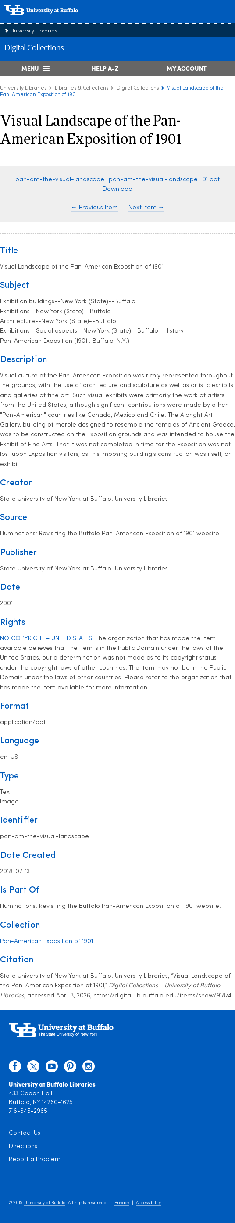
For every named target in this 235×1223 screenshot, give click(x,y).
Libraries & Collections (81, 88)
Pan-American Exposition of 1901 (46, 941)
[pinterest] (70, 1068)
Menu (30, 68)
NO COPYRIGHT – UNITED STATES (46, 638)
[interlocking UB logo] (50, 19)
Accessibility (148, 1203)
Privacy (121, 1203)
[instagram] (88, 1068)
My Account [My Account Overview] (187, 68)
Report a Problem (35, 1159)
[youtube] (52, 1068)
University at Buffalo (44, 1203)
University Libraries (34, 31)
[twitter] (33, 1068)
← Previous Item (94, 207)
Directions (23, 1146)
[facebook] (15, 1068)
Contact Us (24, 1133)
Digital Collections (34, 48)
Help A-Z (105, 68)
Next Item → (146, 207)
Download (117, 189)
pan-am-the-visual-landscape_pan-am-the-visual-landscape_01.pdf (117, 179)
